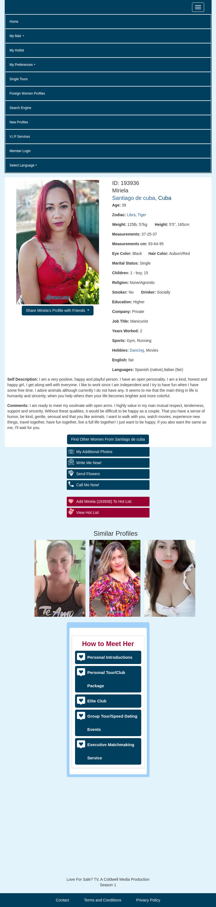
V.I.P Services (20, 136)
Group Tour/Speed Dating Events (112, 723)
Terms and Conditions (102, 900)
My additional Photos (94, 451)
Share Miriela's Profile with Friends (56, 310)
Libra (131, 215)
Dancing (137, 350)
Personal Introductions (109, 657)
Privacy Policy (148, 900)
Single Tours (19, 79)
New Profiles (19, 122)
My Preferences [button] (21, 65)
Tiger (142, 215)
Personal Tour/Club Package (106, 679)
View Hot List (87, 512)
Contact (62, 900)
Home (14, 21)
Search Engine (20, 108)
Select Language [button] (22, 165)
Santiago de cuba (133, 198)
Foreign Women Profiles (27, 93)
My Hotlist (17, 50)
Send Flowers (88, 474)
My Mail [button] (16, 36)
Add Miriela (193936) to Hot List (104, 501)
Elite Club (96, 701)
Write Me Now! (89, 463)
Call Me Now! (87, 485)
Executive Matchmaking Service (110, 751)
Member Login (20, 151)
